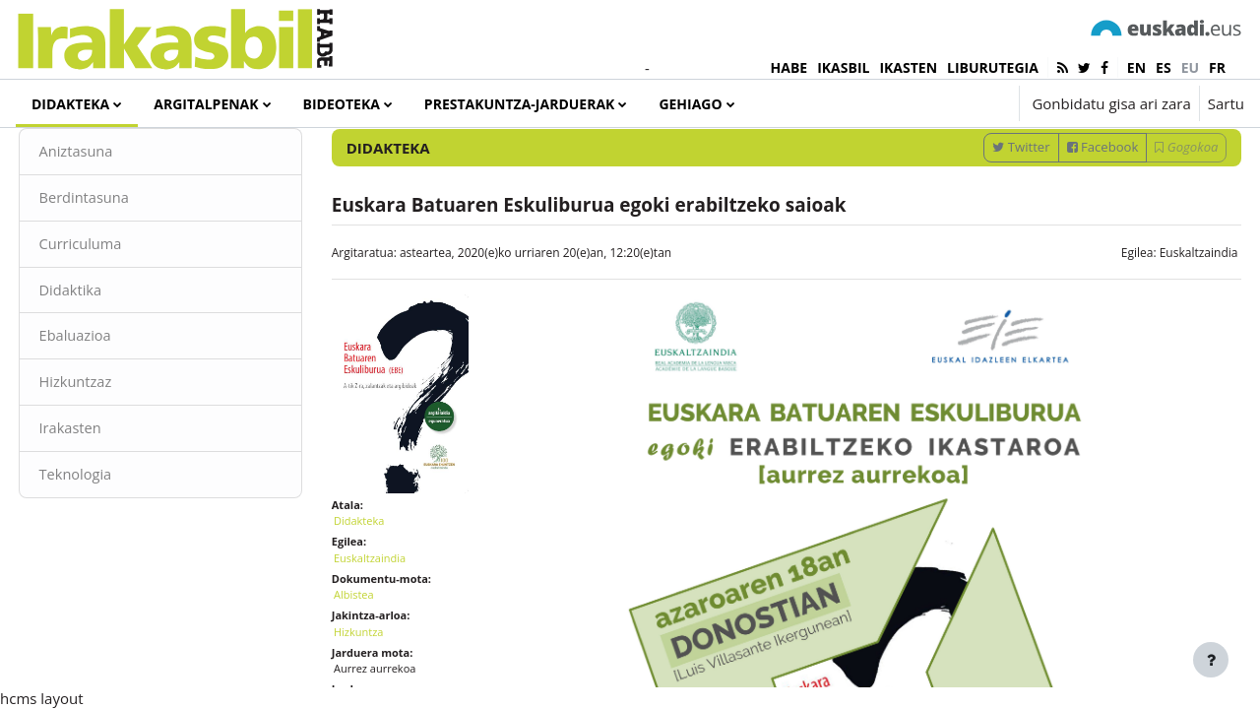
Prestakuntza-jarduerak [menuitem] (519, 104)
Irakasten (108, 495)
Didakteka (377, 570)
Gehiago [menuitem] (690, 104)
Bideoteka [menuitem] (341, 104)
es (1163, 67)
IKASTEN (908, 67)
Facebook (1066, 210)
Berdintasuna (122, 261)
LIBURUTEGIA (993, 67)
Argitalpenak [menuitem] (206, 104)
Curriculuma (118, 308)
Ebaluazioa (113, 402)
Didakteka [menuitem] (70, 104)
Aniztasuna (114, 215)
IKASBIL (843, 67)
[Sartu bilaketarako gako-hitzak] (1034, 157)
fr (1217, 67)
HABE (789, 67)
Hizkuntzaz (113, 448)
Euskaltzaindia (1161, 315)
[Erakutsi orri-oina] (1210, 659)
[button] (944, 103)
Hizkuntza (377, 681)
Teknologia (113, 541)
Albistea (372, 644)
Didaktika (108, 354)
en (1136, 67)
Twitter (984, 210)
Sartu (1226, 103)
